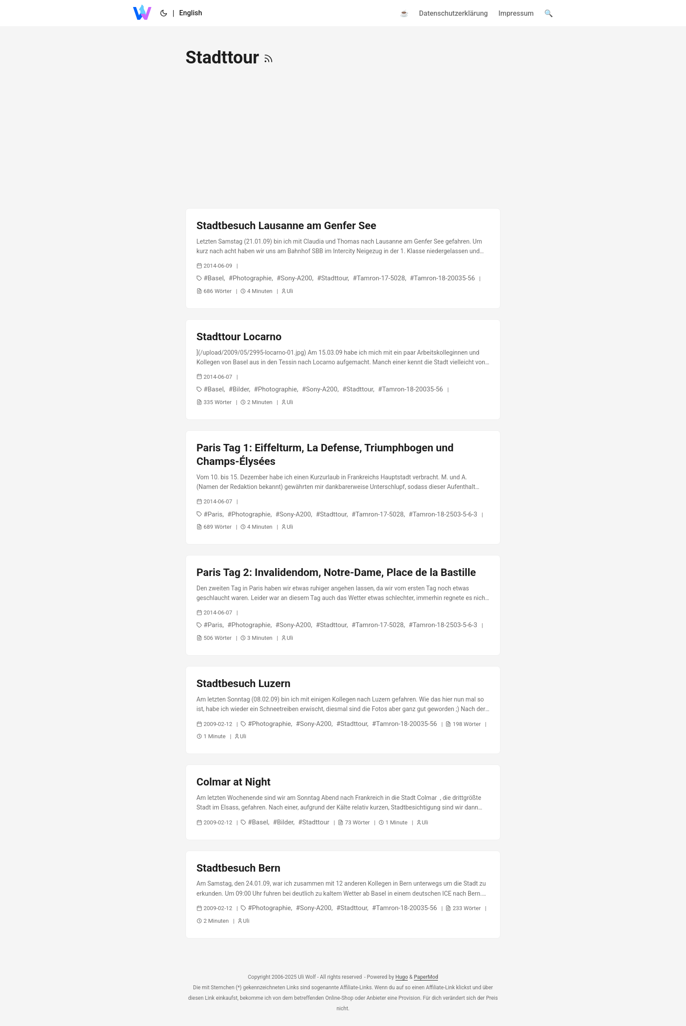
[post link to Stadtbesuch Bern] (343, 894)
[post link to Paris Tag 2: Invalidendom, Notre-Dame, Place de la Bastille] (343, 605)
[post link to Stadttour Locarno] (343, 369)
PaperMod (426, 977)
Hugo (402, 977)
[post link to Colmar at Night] (343, 802)
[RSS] (268, 57)
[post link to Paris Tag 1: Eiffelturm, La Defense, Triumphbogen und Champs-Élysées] (343, 487)
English (190, 13)
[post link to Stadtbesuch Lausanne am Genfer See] (343, 258)
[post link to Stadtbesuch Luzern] (343, 710)
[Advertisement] (343, 138)
